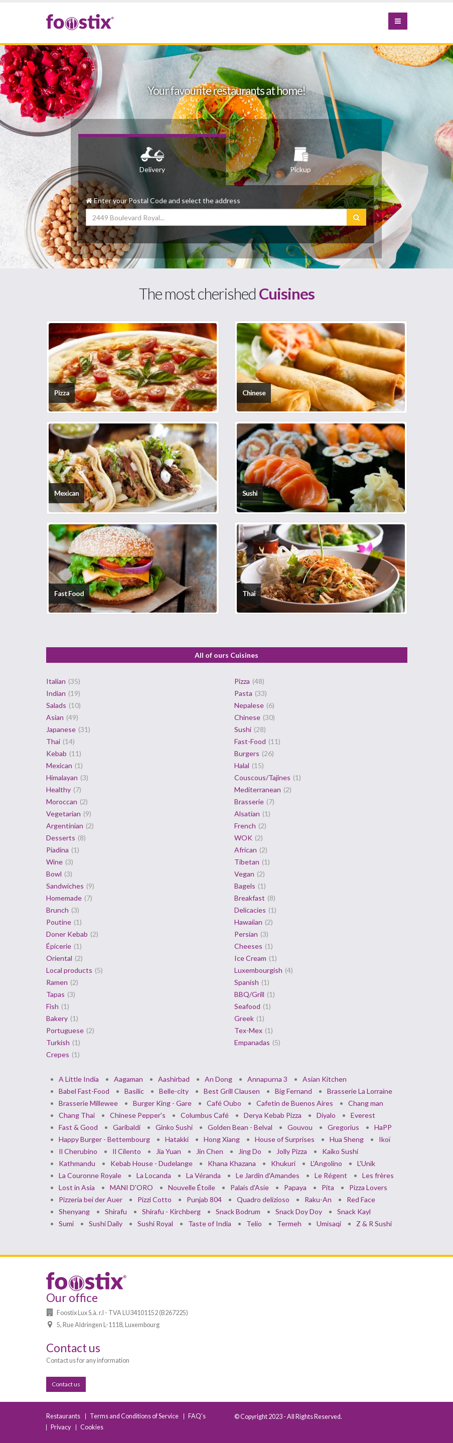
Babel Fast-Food (84, 1091)
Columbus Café (205, 1115)
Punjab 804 (204, 1199)
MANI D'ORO (131, 1187)
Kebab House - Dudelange (151, 1163)
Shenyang (74, 1211)
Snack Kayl (354, 1211)
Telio (254, 1223)
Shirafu (116, 1211)
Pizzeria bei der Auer (90, 1199)
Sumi (66, 1223)
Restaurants (63, 1416)
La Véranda (203, 1175)
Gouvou (300, 1127)
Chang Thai (77, 1115)
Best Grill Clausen (232, 1091)
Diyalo (326, 1115)
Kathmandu (77, 1163)
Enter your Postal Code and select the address (163, 200)
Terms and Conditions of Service (134, 1416)
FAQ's (197, 1416)
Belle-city (174, 1091)
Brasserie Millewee (88, 1103)
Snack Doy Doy (298, 1211)
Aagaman (128, 1079)
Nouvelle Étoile (191, 1187)
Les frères (378, 1175)
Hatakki (177, 1139)
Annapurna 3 (267, 1079)
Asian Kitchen (325, 1079)
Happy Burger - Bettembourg (104, 1139)
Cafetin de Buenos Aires (294, 1103)
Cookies (91, 1427)
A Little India (79, 1079)
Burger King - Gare (162, 1103)
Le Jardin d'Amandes (267, 1175)
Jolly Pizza (291, 1151)
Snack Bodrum (238, 1211)
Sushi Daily (105, 1223)
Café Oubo (224, 1103)
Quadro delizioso (263, 1199)
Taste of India (209, 1223)
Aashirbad (174, 1079)
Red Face (361, 1199)
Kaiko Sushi (340, 1151)
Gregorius (343, 1127)
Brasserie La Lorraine (359, 1091)
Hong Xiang (222, 1139)
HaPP (383, 1127)
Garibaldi (126, 1127)
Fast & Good (78, 1127)
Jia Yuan (168, 1151)
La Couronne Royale (90, 1175)
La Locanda (153, 1175)
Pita (328, 1187)
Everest (363, 1115)
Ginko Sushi (174, 1127)
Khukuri (283, 1163)
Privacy (61, 1427)
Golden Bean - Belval (240, 1127)
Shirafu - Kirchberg (171, 1211)
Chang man (365, 1103)
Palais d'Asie (249, 1187)
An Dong (218, 1079)
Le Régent (331, 1175)
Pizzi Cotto (154, 1199)
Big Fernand (293, 1091)
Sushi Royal (155, 1223)
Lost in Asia (77, 1187)
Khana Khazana (232, 1163)
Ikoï (384, 1139)
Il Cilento (126, 1151)
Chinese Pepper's (138, 1115)
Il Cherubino (78, 1151)
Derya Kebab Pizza (272, 1115)
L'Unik (366, 1163)
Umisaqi (329, 1223)
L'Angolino (326, 1163)
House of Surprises (285, 1139)
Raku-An (318, 1199)
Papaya (295, 1187)
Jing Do (249, 1151)
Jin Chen (209, 1151)
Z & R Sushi (374, 1223)
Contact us (66, 1384)
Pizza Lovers (368, 1187)
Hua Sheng (347, 1139)
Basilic (134, 1091)
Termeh (289, 1223)
